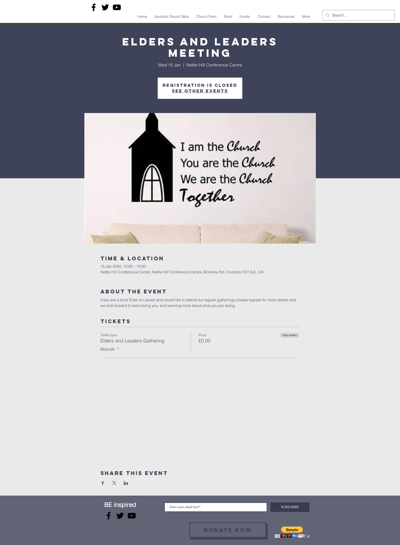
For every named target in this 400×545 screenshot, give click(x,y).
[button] (292, 532)
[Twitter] (105, 7)
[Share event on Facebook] (102, 483)
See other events (200, 91)
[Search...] (358, 15)
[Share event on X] (114, 483)
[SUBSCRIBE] (289, 507)
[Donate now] (227, 530)
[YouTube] (117, 7)
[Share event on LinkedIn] (126, 483)
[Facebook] (94, 7)
